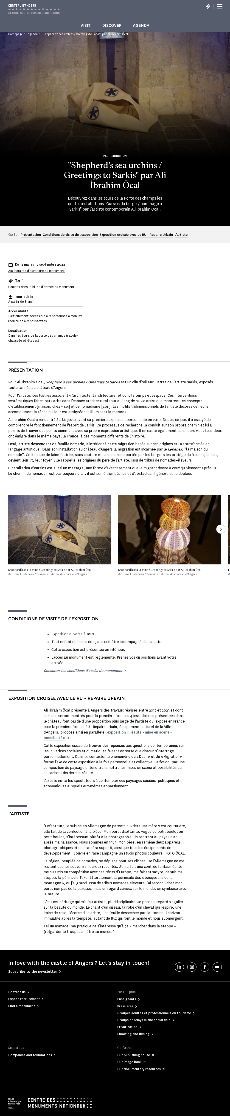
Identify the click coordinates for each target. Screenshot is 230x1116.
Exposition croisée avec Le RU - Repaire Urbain (136, 235)
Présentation (31, 235)
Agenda (141, 25)
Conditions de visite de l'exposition (70, 235)
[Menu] (220, 6)
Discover (111, 25)
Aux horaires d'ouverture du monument (36, 271)
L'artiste (181, 235)
